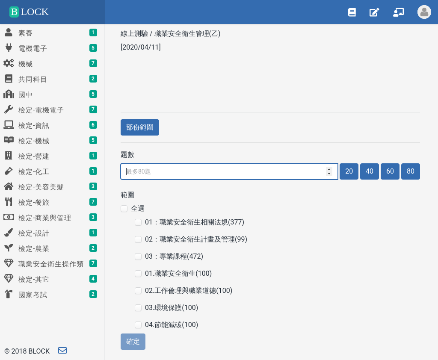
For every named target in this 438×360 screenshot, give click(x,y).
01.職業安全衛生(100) (178, 273)
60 (390, 171)
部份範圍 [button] (140, 127)
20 (349, 171)
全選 (138, 208)
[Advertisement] (270, 80)
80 (410, 171)
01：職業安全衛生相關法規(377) (194, 222)
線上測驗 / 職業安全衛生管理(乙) (171, 34)
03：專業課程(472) (174, 256)
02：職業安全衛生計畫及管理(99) (196, 239)
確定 (133, 341)
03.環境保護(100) (171, 308)
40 (369, 171)
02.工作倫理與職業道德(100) (188, 290)
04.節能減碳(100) (171, 325)
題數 (127, 154)
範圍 (127, 195)
